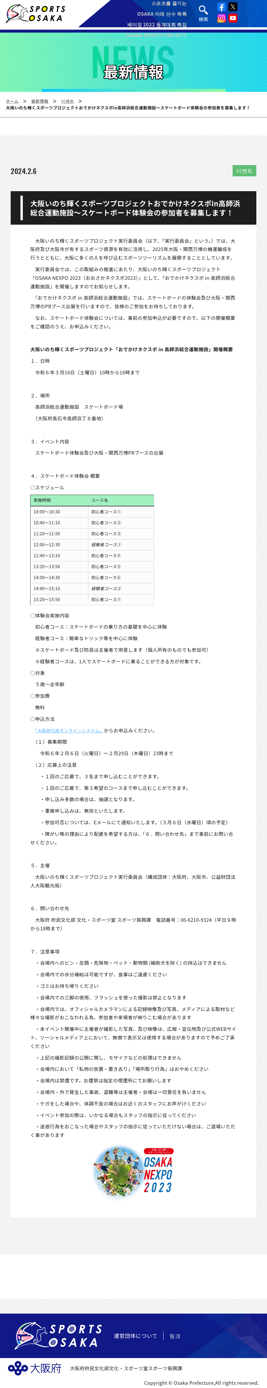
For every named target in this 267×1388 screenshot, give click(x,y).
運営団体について (135, 1335)
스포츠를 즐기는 (170, 4)
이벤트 (67, 101)
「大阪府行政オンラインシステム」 (73, 730)
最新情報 (40, 101)
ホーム (12, 101)
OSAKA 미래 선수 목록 (163, 14)
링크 (175, 1335)
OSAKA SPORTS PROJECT (157, 36)
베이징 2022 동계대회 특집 (158, 25)
